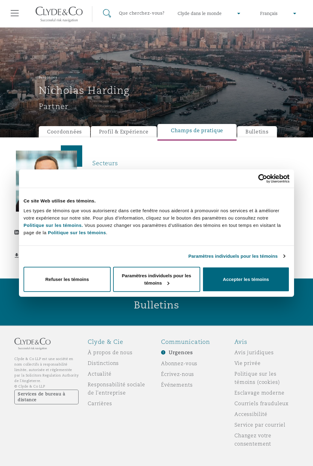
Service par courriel (259, 425)
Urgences (181, 352)
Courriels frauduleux (261, 403)
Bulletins (257, 132)
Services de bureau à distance (41, 396)
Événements (177, 385)
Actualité (100, 374)
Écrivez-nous (177, 374)
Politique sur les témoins (77, 232)
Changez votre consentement (252, 439)
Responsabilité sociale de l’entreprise (116, 388)
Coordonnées (64, 132)
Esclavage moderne (259, 393)
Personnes (48, 77)
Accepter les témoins (246, 279)
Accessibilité (250, 414)
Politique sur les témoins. (53, 225)
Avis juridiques (254, 352)
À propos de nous (110, 352)
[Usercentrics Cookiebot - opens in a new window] (262, 178)
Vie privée (247, 363)
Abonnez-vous (179, 363)
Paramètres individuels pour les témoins (233, 256)
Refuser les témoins (67, 279)
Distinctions (103, 363)
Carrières (100, 403)
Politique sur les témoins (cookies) (257, 378)
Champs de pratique (197, 130)
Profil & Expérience (124, 132)
